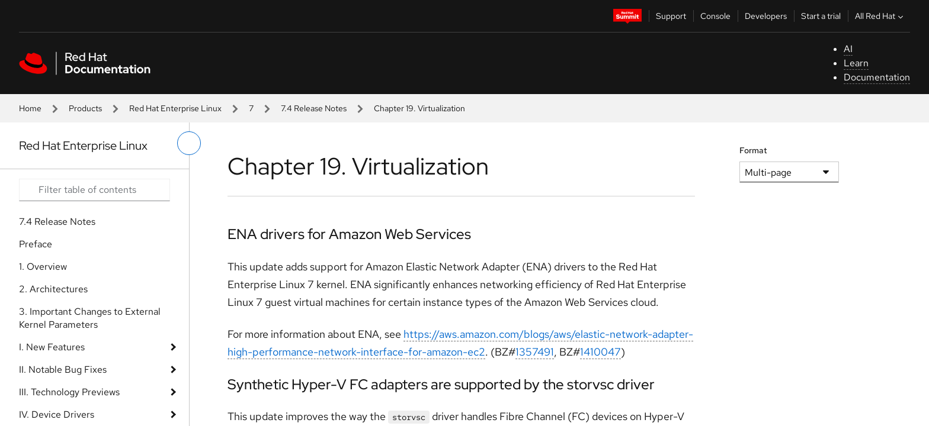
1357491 (534, 352)
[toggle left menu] (189, 143)
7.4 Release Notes (314, 108)
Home (30, 108)
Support (671, 16)
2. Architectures (53, 289)
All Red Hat (880, 16)
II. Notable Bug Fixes (63, 369)
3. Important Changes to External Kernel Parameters (90, 318)
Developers (766, 16)
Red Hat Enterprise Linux (175, 108)
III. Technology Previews (69, 392)
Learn (856, 63)
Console (715, 16)
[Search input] (94, 190)
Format (753, 150)
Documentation (877, 77)
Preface (35, 244)
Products (85, 108)
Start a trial (821, 16)
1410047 (600, 352)
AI (848, 49)
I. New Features (52, 347)
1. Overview (43, 266)
